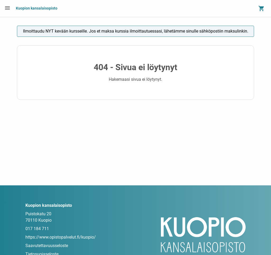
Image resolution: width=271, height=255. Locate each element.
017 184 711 (37, 228)
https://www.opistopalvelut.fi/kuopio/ (60, 237)
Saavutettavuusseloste (46, 245)
